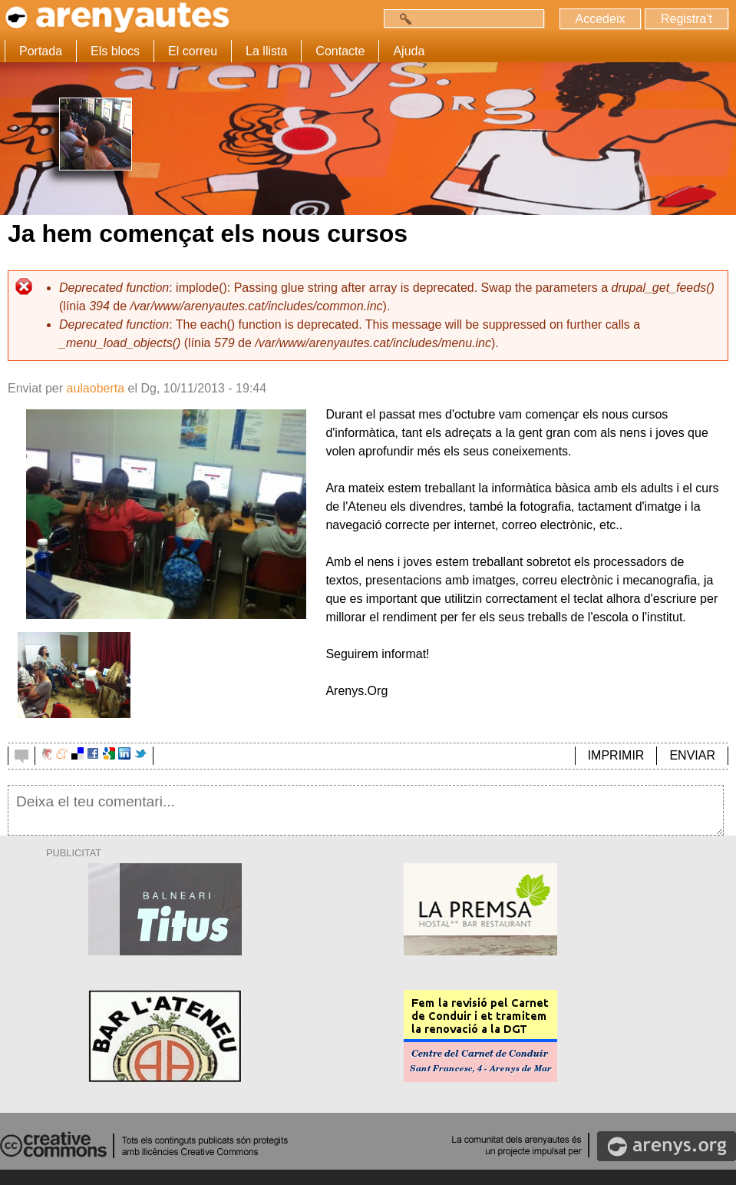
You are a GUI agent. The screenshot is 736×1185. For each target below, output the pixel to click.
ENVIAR (692, 755)
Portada (40, 51)
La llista (266, 51)
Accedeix (600, 18)
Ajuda (408, 51)
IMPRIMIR (616, 755)
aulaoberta (95, 388)
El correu (192, 51)
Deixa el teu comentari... (366, 810)
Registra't (686, 18)
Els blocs (115, 51)
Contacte (340, 51)
